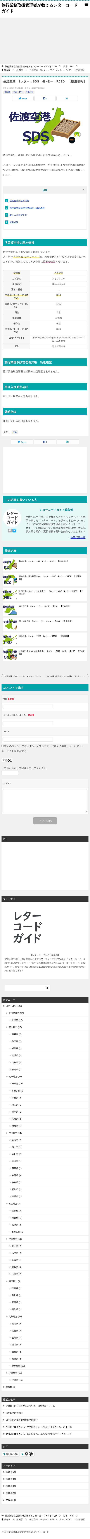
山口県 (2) (16, 1274)
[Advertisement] (45, 40)
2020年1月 (11, 1500)
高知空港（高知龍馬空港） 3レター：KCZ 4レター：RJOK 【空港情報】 (50, 577)
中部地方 (29, 92)
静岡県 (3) (16, 1175)
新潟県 (7, 92)
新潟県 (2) (16, 1140)
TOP (31, 66)
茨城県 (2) (16, 1119)
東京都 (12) (17, 1083)
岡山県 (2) (16, 1246)
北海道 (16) (17, 1020)
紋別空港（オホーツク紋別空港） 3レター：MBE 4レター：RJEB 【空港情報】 (51, 592)
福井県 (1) (16, 1161)
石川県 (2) (16, 1154)
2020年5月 (11, 1472)
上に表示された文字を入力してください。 (25, 768)
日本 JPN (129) (14, 1006)
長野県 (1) (16, 1168)
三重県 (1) (16, 1196)
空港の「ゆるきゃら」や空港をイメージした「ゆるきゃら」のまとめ (39, 1427)
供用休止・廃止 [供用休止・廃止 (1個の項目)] (12, 1454)
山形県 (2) (16, 1062)
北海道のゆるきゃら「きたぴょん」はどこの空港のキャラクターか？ (39, 1434)
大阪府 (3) (16, 1210)
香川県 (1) (16, 1295)
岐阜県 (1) (16, 1182)
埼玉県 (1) (16, 1105)
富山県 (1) (16, 1147)
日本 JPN (17, 92)
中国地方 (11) (15, 1239)
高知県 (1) (16, 1309)
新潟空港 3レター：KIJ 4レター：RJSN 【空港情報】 (44, 561)
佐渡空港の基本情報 (19, 200)
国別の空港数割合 (14, 1413)
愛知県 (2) (16, 1189)
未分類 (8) (10, 1387)
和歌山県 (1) (18, 1232)
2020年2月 (11, 1493)
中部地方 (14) (15, 1133)
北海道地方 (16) (16, 1013)
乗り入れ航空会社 (18, 215)
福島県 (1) (16, 1069)
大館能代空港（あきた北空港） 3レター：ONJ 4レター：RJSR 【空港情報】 (52, 652)
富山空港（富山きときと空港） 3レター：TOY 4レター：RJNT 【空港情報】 (67, 676)
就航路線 (14, 222)
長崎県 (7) (16, 1337)
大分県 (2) (16, 1352)
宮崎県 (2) (16, 1359)
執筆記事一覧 (78, 537)
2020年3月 (11, 1486)
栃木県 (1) (16, 1112)
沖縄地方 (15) (15, 1373)
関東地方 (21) (15, 1076)
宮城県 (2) (16, 1055)
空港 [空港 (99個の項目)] (28, 1454)
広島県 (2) (16, 1253)
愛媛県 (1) (16, 1302)
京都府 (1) (16, 1217)
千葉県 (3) (16, 1098)
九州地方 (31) (15, 1316)
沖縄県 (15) (17, 1380)
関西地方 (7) (15, 1203)
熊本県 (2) (16, 1344)
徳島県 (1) (16, 1288)
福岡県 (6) (16, 1323)
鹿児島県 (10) (18, 1366)
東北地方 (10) (15, 1027)
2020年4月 (11, 1479)
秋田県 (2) (16, 1041)
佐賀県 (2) (16, 1330)
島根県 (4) (16, 1267)
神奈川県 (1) (18, 1091)
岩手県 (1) (16, 1048)
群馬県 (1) (16, 1126)
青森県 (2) (16, 1034)
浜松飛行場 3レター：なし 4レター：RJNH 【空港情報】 (45, 606)
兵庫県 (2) (16, 1224)
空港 (15, 432)
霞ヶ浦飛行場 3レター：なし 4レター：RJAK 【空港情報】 (46, 621)
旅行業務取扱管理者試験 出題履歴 (27, 208)
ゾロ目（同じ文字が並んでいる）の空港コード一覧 (30, 1406)
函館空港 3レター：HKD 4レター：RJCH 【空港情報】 (44, 636)
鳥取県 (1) (16, 1260)
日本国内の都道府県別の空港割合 (22, 1420)
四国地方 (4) (15, 1281)
